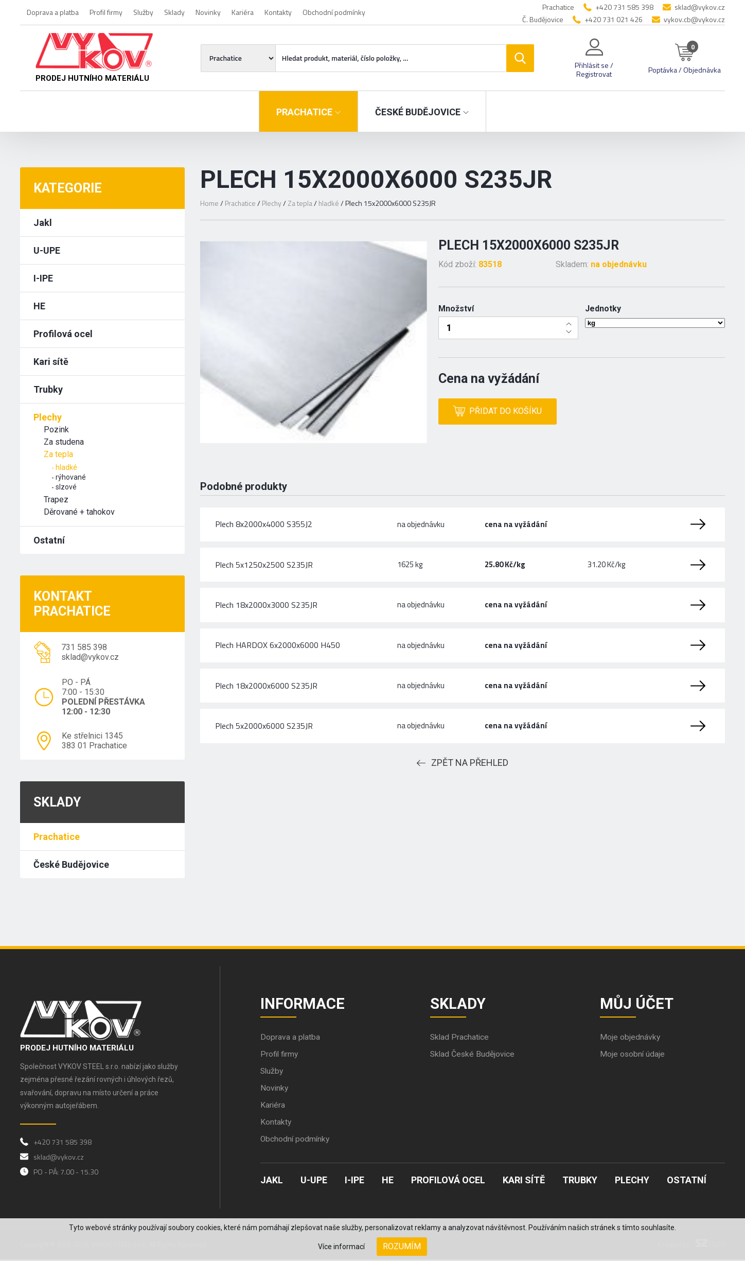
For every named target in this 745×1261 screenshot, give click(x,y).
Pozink (56, 429)
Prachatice (56, 836)
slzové (66, 487)
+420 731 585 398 (624, 7)
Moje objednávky (630, 1038)
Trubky (48, 389)
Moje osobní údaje (633, 1055)
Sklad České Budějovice (473, 1055)
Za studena (64, 442)
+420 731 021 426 (613, 19)
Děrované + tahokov (79, 512)
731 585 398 (84, 647)
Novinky (208, 12)
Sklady (174, 12)
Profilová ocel (63, 333)
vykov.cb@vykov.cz (694, 19)
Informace (303, 1004)
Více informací (341, 1246)
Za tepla (58, 454)
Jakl (42, 222)
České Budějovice (71, 864)
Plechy (47, 417)
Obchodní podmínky (334, 12)
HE (39, 306)
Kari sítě (50, 361)
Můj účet (637, 1004)
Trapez (56, 499)
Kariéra (243, 12)
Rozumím (402, 1246)
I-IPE (43, 278)
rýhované (71, 477)
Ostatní (49, 540)
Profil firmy (106, 12)
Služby (143, 12)
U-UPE (46, 250)
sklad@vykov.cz (700, 7)
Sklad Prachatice (460, 1038)
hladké (66, 467)
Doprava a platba (53, 12)
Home (209, 203)
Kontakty (278, 12)
